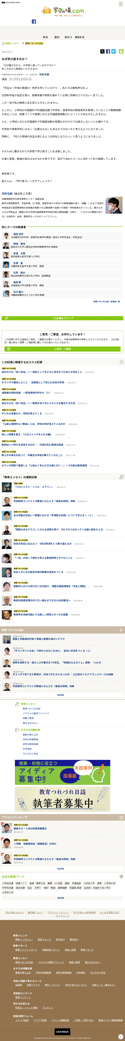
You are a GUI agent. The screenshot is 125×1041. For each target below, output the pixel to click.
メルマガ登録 (22, 1020)
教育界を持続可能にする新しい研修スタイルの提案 (41, 614)
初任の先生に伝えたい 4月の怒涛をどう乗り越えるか (43, 543)
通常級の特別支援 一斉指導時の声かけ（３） (26, 392)
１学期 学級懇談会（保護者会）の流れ (35, 843)
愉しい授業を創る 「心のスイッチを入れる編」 (27, 434)
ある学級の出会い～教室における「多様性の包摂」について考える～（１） (54, 515)
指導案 (18, 984)
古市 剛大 (19, 272)
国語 (67, 883)
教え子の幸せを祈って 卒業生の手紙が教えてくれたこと (32, 455)
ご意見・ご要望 (39, 349)
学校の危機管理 (30, 739)
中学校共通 (7, 887)
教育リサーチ (87, 949)
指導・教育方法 (37, 883)
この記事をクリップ (39, 318)
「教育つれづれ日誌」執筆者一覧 (106, 301)
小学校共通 (7, 883)
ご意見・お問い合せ (84, 1020)
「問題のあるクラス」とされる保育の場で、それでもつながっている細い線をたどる (58, 529)
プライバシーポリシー (58, 912)
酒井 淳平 (18, 234)
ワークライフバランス (20, 79)
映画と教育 (18, 483)
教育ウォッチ (44, 939)
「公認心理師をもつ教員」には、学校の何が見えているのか (33, 424)
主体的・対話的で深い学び (97, 887)
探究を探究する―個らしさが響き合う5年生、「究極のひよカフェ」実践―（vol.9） (58, 662)
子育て (38, 887)
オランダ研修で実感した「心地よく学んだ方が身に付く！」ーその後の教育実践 (44, 465)
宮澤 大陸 (19, 253)
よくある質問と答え (110, 912)
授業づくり (21, 883)
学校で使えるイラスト (76, 984)
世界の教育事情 (30, 744)
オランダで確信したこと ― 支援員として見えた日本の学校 (33, 382)
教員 (4, 79)
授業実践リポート (51, 949)
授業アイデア (33, 984)
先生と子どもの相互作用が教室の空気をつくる (38, 572)
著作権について (35, 912)
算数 (50, 883)
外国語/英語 (75, 887)
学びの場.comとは (15, 912)
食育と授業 (70, 949)
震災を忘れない (30, 723)
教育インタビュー (24, 939)
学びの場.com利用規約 (84, 912)
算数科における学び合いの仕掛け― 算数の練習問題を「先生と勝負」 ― (52, 586)
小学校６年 (109, 883)
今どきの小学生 (30, 753)
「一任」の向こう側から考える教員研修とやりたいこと (43, 557)
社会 (29, 887)
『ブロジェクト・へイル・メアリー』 (34, 487)
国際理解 (62, 887)
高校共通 (20, 887)
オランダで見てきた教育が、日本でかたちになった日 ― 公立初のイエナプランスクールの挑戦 (63, 674)
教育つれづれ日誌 (34, 43)
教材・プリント (52, 984)
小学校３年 (7, 892)
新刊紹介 (60, 939)
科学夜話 (27, 748)
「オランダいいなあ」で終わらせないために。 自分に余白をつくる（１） (52, 650)
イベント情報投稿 (60, 1020)
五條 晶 (18, 263)
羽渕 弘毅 (44, 74)
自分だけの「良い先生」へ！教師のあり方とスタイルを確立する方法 (38, 403)
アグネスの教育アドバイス (36, 713)
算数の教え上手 (30, 734)
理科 (46, 887)
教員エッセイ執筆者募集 (111, 1020)
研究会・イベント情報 (26, 1007)
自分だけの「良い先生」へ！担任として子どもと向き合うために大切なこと (42, 372)
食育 (99, 883)
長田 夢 (17, 282)
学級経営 (76, 883)
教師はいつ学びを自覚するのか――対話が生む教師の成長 (32, 444)
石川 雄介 (18, 291)
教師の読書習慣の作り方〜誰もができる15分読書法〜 (42, 600)
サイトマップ (62, 915)
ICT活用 (58, 883)
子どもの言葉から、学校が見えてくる (22, 413)
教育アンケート (23, 997)
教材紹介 (74, 939)
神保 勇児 (19, 243)
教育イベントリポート (26, 949)
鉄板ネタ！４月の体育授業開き (30, 828)
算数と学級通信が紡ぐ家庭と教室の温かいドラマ (39, 638)
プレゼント (47, 1007)
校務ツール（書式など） (104, 984)
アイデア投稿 (40, 1020)
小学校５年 (89, 883)
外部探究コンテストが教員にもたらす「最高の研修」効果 (44, 501)
